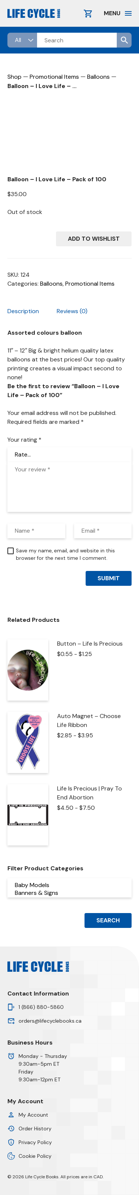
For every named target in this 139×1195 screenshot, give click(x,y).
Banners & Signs (70, 893)
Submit (108, 578)
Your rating (24, 440)
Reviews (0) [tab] (72, 311)
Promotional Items (54, 77)
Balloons (98, 77)
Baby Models (70, 885)
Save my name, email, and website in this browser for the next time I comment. (65, 554)
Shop (14, 77)
